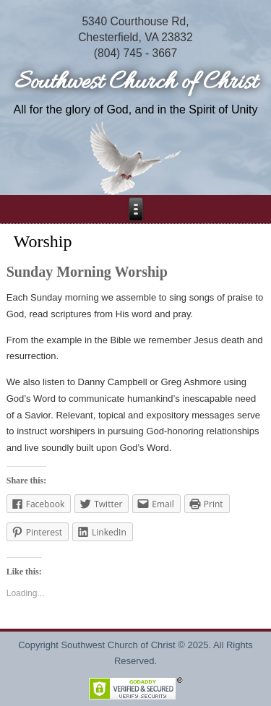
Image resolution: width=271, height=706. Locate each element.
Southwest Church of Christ (135, 82)
